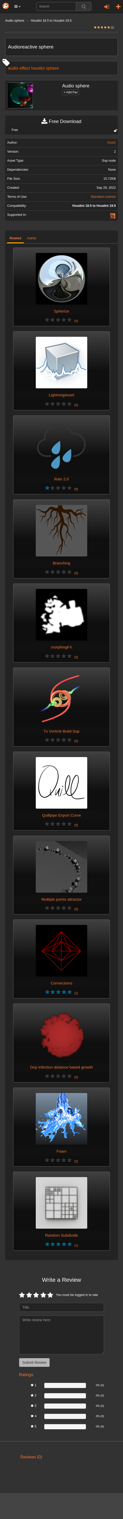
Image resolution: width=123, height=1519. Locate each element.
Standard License (103, 197)
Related (15, 238)
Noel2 (111, 142)
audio (13, 68)
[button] (17, 6)
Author (32, 238)
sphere (52, 68)
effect (25, 68)
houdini (38, 68)
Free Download (61, 121)
